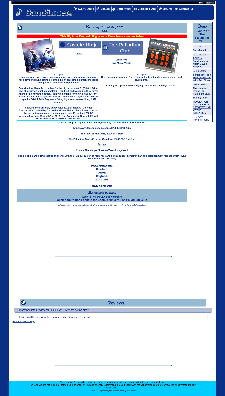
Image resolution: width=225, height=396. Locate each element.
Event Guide (86, 9)
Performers (124, 9)
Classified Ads (147, 9)
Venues (105, 9)
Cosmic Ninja (82, 45)
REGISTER (210, 3)
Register (72, 317)
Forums (167, 9)
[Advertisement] (202, 167)
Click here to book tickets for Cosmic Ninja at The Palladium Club (102, 199)
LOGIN (201, 3)
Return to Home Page (23, 321)
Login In (84, 317)
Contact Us (186, 9)
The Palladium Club (125, 48)
